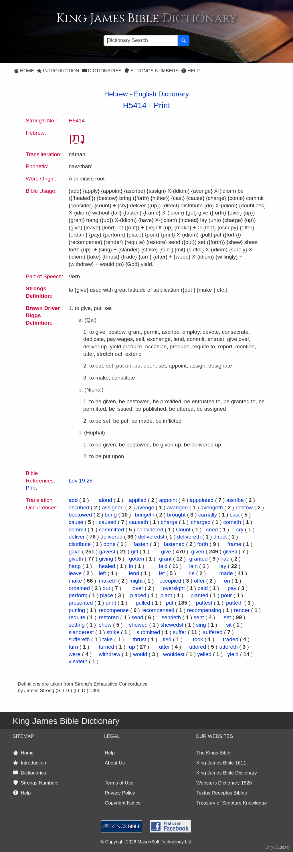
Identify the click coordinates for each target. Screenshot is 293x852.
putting (77, 610)
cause (76, 522)
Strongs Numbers (151, 70)
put (169, 603)
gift (134, 552)
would (140, 654)
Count (183, 530)
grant (165, 559)
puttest (204, 603)
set (227, 617)
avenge (145, 508)
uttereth (228, 647)
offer (199, 581)
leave (75, 573)
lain (193, 566)
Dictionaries (102, 70)
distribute (80, 544)
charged (201, 522)
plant (166, 595)
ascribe (235, 500)
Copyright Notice (123, 803)
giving (106, 559)
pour (226, 595)
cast (235, 515)
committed (111, 530)
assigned (113, 508)
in (131, 566)
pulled (143, 603)
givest (230, 552)
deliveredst (151, 537)
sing (201, 625)
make (75, 581)
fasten (141, 544)
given (197, 552)
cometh (232, 522)
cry (239, 530)
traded (230, 639)
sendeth (171, 617)
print (111, 603)
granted (198, 559)
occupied (170, 581)
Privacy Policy (120, 793)
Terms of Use (119, 783)
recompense (114, 610)
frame (234, 544)
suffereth (79, 639)
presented (81, 603)
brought (176, 515)
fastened (174, 544)
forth (202, 544)
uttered (197, 647)
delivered (111, 537)
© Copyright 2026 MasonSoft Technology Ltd (145, 841)
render (242, 610)
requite (77, 617)
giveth (76, 559)
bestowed (80, 515)
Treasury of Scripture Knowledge (231, 803)
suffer (179, 632)
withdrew (109, 654)
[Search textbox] (141, 40)
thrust (139, 639)
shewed (138, 625)
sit (228, 625)
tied (167, 639)
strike (112, 632)
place (106, 595)
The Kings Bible (213, 753)
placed (138, 595)
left (102, 573)
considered (150, 530)
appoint (168, 500)
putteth (234, 603)
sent (199, 617)
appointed (201, 500)
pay (232, 588)
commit (77, 530)
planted (199, 595)
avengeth (212, 508)
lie (192, 573)
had (224, 559)
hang (75, 566)
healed (107, 566)
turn (73, 647)
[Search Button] (183, 40)
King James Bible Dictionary (226, 773)
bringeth (145, 515)
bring (111, 515)
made (226, 573)
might (135, 581)
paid (202, 588)
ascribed (79, 508)
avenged (177, 508)
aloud (105, 500)
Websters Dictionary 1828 (224, 783)
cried (212, 530)
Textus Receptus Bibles (221, 793)
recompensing (204, 610)
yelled (204, 654)
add (73, 500)
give (166, 552)
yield (233, 654)
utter (164, 647)
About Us (115, 763)
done (109, 544)
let (162, 573)
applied (137, 500)
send (137, 617)
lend (134, 573)
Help (190, 70)
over (138, 588)
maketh (107, 581)
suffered (212, 632)
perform (78, 595)
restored (109, 617)
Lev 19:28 (80, 481)
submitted (148, 632)
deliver (77, 537)
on (227, 581)
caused (107, 522)
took (198, 639)
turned (106, 647)
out (106, 588)
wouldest (174, 654)
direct (220, 537)
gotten (136, 559)
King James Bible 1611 (221, 763)
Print (162, 105)
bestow (244, 508)
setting (77, 625)
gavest (107, 552)
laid (163, 566)
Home (24, 70)
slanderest (81, 632)
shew (105, 625)
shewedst (171, 625)
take (107, 639)
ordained (79, 588)
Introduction (58, 70)
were (74, 654)
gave (74, 552)
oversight (174, 588)
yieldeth (78, 661)
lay (222, 566)
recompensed (157, 610)
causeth (138, 522)
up (132, 647)
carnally (207, 515)
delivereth (189, 537)
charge (169, 522)
